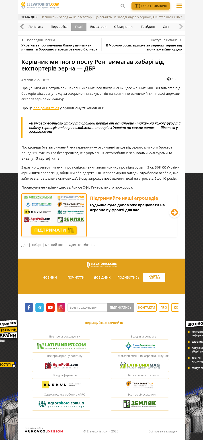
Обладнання (123, 26)
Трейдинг (148, 26)
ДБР (24, 245)
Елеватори (98, 26)
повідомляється (46, 108)
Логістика (36, 26)
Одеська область (81, 245)
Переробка (59, 26)
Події (79, 26)
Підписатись (120, 307)
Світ (166, 26)
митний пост (55, 245)
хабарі (36, 245)
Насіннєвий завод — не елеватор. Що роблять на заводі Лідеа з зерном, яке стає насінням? (111, 17)
